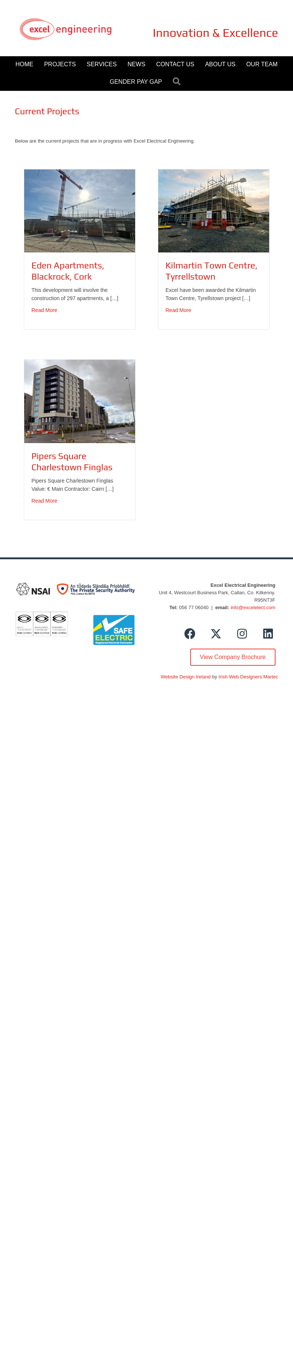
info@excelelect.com (252, 607)
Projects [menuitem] (60, 64)
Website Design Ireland (186, 677)
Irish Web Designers (240, 677)
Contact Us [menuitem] (175, 64)
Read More (44, 309)
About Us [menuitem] (220, 64)
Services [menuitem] (102, 64)
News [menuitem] (136, 64)
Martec (270, 677)
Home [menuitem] (24, 64)
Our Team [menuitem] (261, 64)
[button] (178, 82)
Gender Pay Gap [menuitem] (136, 82)
